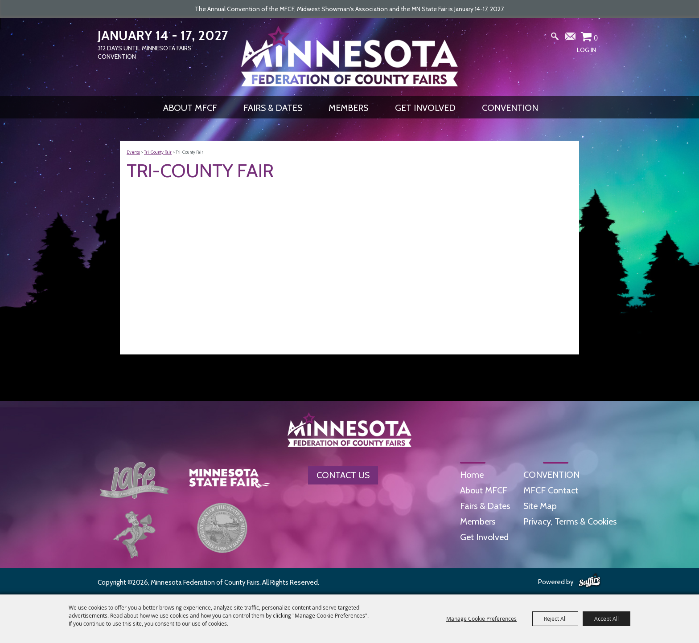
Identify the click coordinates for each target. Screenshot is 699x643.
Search (555, 38)
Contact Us (343, 475)
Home (472, 474)
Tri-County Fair (158, 152)
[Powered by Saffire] (589, 581)
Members (348, 107)
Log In (586, 50)
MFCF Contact (550, 490)
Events (133, 152)
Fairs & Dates (272, 107)
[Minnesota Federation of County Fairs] (349, 56)
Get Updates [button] (571, 38)
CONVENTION (510, 107)
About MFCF (190, 107)
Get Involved (425, 107)
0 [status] (596, 38)
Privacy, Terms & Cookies (570, 521)
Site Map (540, 506)
